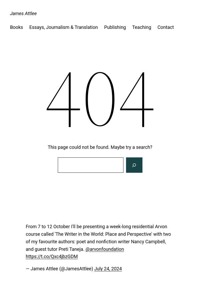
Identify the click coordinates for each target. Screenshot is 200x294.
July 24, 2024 (108, 268)
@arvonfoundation (104, 249)
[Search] (134, 165)
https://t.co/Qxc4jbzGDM (52, 256)
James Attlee (23, 13)
